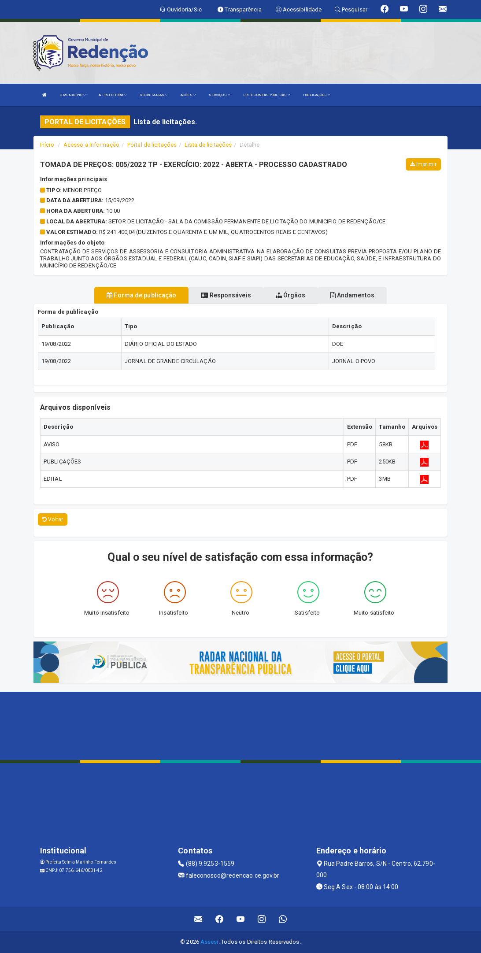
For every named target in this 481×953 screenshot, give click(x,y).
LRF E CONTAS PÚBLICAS (266, 95)
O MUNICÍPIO (72, 95)
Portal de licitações (152, 144)
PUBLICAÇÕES (316, 95)
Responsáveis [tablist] (226, 295)
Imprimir (423, 164)
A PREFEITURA (112, 95)
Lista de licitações (208, 144)
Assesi (209, 941)
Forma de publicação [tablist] (141, 295)
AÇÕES (188, 95)
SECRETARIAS (153, 95)
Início (47, 144)
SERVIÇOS (219, 95)
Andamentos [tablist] (352, 295)
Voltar (52, 519)
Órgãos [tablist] (291, 295)
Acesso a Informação (91, 144)
